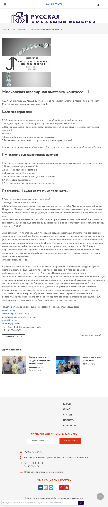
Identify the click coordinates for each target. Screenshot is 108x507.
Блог (13, 29)
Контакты (68, 425)
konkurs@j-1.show (11, 323)
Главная (6, 29)
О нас (66, 409)
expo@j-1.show (9, 320)
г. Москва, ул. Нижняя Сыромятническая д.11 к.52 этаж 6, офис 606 (55, 457)
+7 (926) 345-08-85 (32, 452)
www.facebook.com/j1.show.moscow (19, 317)
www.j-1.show (8, 310)
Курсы (67, 404)
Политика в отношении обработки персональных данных (54, 498)
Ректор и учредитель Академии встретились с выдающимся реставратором (40, 362)
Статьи (67, 414)
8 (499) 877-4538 (54, 4)
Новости (21, 29)
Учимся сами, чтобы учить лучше (92, 359)
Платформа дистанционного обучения (43, 472)
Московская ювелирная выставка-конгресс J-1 (45, 29)
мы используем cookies (52, 503)
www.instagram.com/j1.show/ (15, 313)
